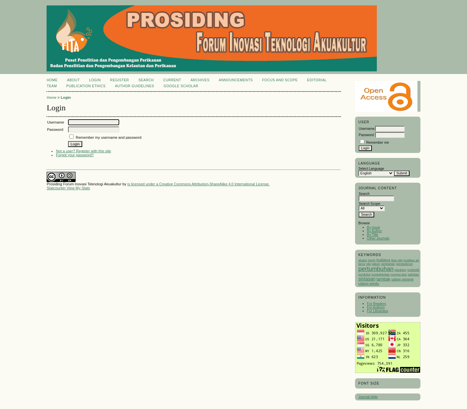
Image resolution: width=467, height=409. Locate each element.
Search (146, 80)
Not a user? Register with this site (83, 151)
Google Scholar (180, 86)
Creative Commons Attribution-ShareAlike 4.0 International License (214, 184)
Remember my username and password (108, 137)
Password (366, 135)
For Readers (376, 304)
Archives (200, 80)
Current (172, 80)
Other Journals (378, 238)
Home (52, 80)
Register (119, 80)
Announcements (236, 80)
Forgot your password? (74, 155)
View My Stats (78, 188)
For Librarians (377, 311)
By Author (374, 231)
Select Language (371, 168)
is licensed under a (143, 184)
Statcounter (56, 188)
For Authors (376, 307)
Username (367, 128)
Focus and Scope (280, 80)
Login (95, 80)
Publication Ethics (86, 86)
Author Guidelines (134, 86)
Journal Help (367, 397)
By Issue (373, 227)
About (73, 80)
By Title (372, 235)
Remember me (377, 142)
